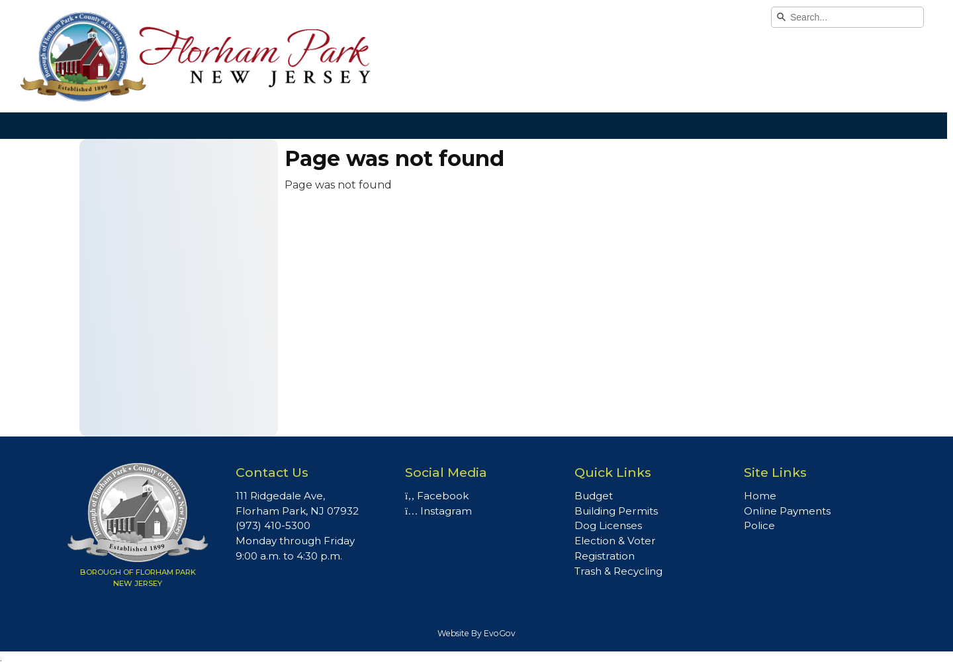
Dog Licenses (608, 525)
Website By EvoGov (476, 633)
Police (759, 525)
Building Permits (616, 511)
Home (760, 495)
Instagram (438, 511)
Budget (593, 495)
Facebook (437, 495)
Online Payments (787, 511)
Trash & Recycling (618, 571)
